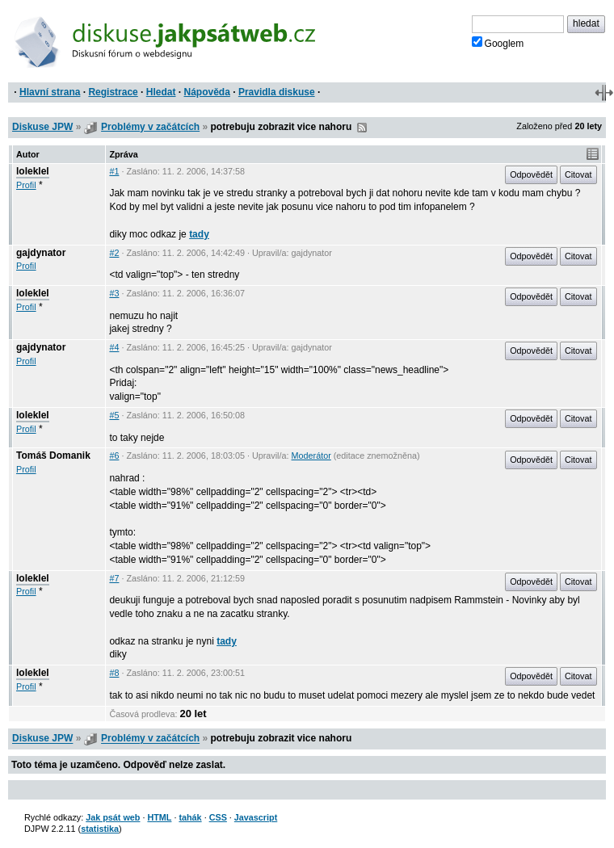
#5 (114, 415)
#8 (114, 673)
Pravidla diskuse (276, 92)
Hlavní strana (49, 92)
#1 (114, 171)
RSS (362, 127)
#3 (114, 293)
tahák (190, 817)
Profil (26, 185)
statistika (100, 828)
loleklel (32, 171)
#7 (114, 578)
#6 (114, 455)
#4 (114, 347)
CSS (218, 817)
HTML (159, 817)
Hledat (161, 92)
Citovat (578, 174)
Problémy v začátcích (150, 126)
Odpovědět (531, 174)
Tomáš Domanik (53, 455)
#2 (114, 253)
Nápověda (207, 92)
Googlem (498, 42)
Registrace (112, 92)
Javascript (255, 817)
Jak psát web (113, 817)
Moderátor (311, 455)
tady (199, 234)
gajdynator (40, 252)
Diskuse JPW (42, 126)
